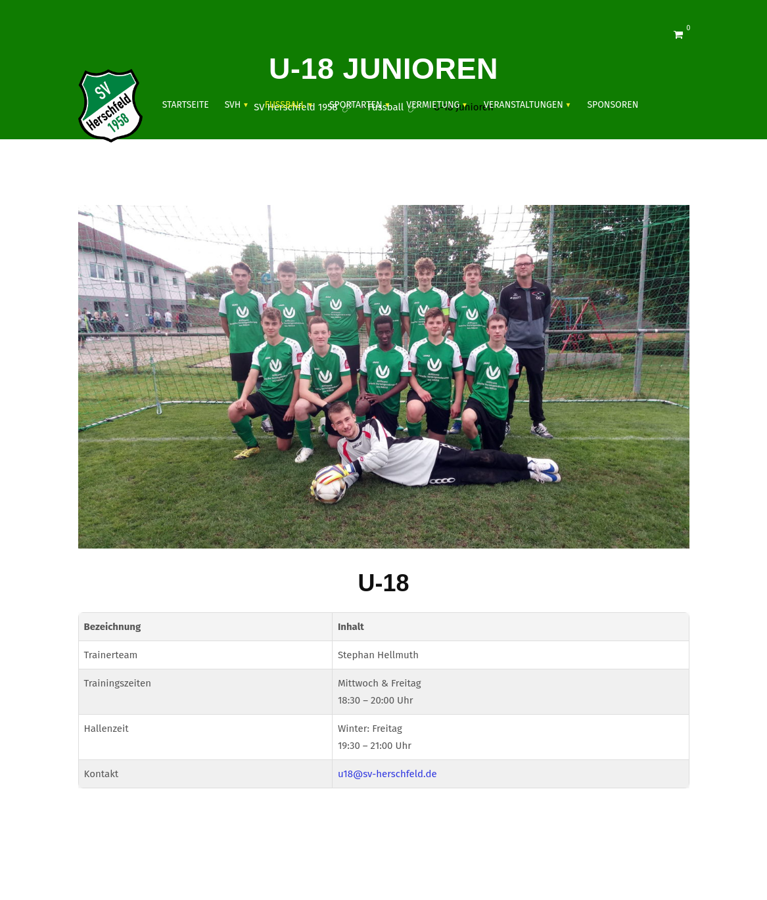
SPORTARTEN (356, 104)
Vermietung (432, 104)
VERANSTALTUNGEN (523, 104)
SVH (233, 104)
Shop (173, 175)
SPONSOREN (612, 104)
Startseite (185, 104)
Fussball (285, 104)
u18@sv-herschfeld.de (387, 774)
